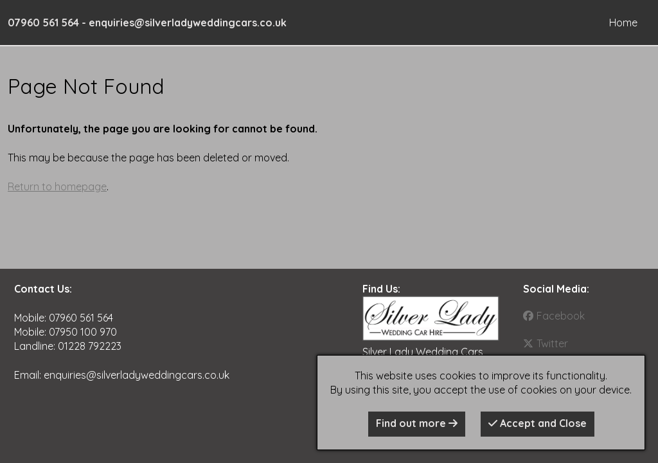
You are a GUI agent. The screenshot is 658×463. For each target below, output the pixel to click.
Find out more (417, 423)
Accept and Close (537, 423)
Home (623, 22)
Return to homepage (57, 186)
